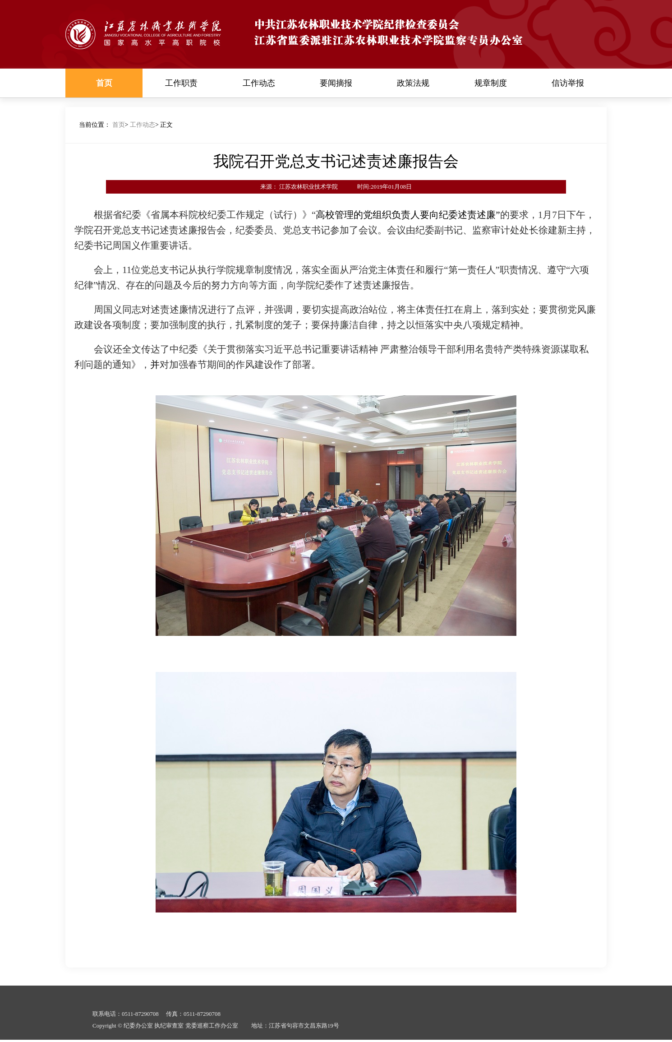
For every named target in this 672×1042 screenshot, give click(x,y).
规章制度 (490, 83)
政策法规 (413, 83)
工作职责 (181, 83)
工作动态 (259, 83)
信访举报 (568, 83)
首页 (104, 83)
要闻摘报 (336, 83)
